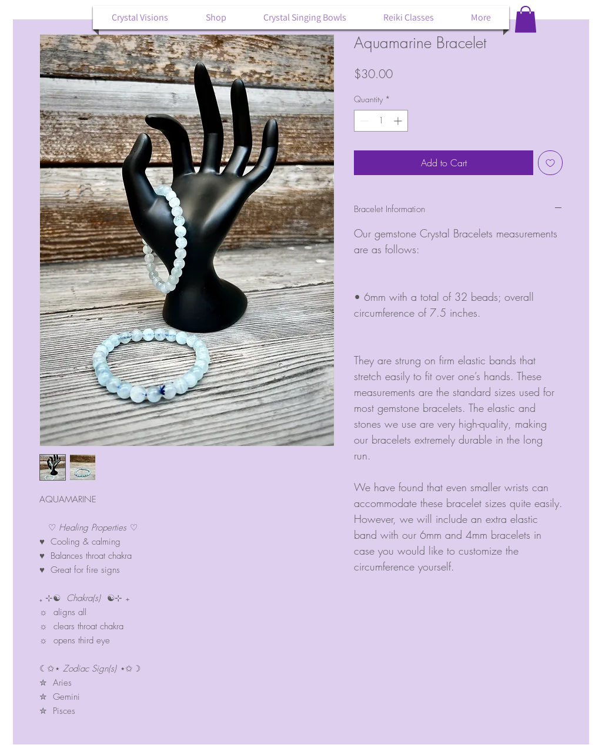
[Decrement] (363, 120)
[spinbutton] (381, 120)
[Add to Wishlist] (550, 162)
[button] (525, 19)
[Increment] (399, 120)
